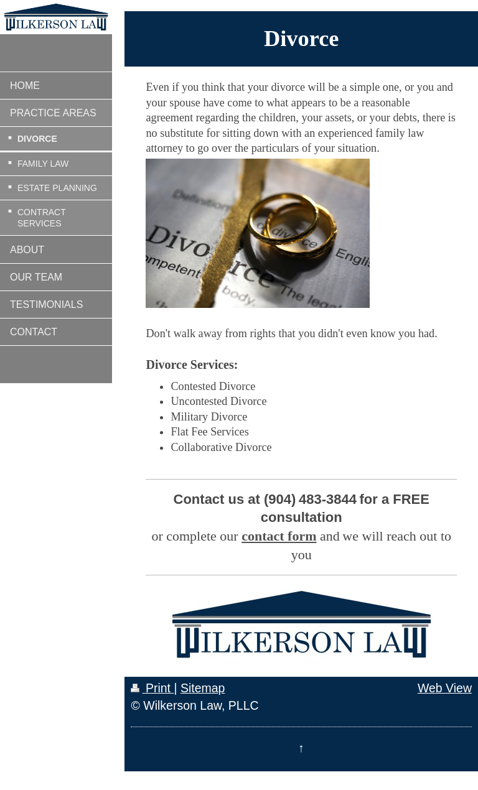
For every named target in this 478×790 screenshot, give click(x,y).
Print (152, 688)
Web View (445, 688)
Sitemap (202, 688)
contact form (278, 536)
